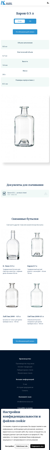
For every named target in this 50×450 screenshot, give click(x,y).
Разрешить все (38, 446)
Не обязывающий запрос (25, 32)
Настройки (9, 446)
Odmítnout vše (22, 446)
